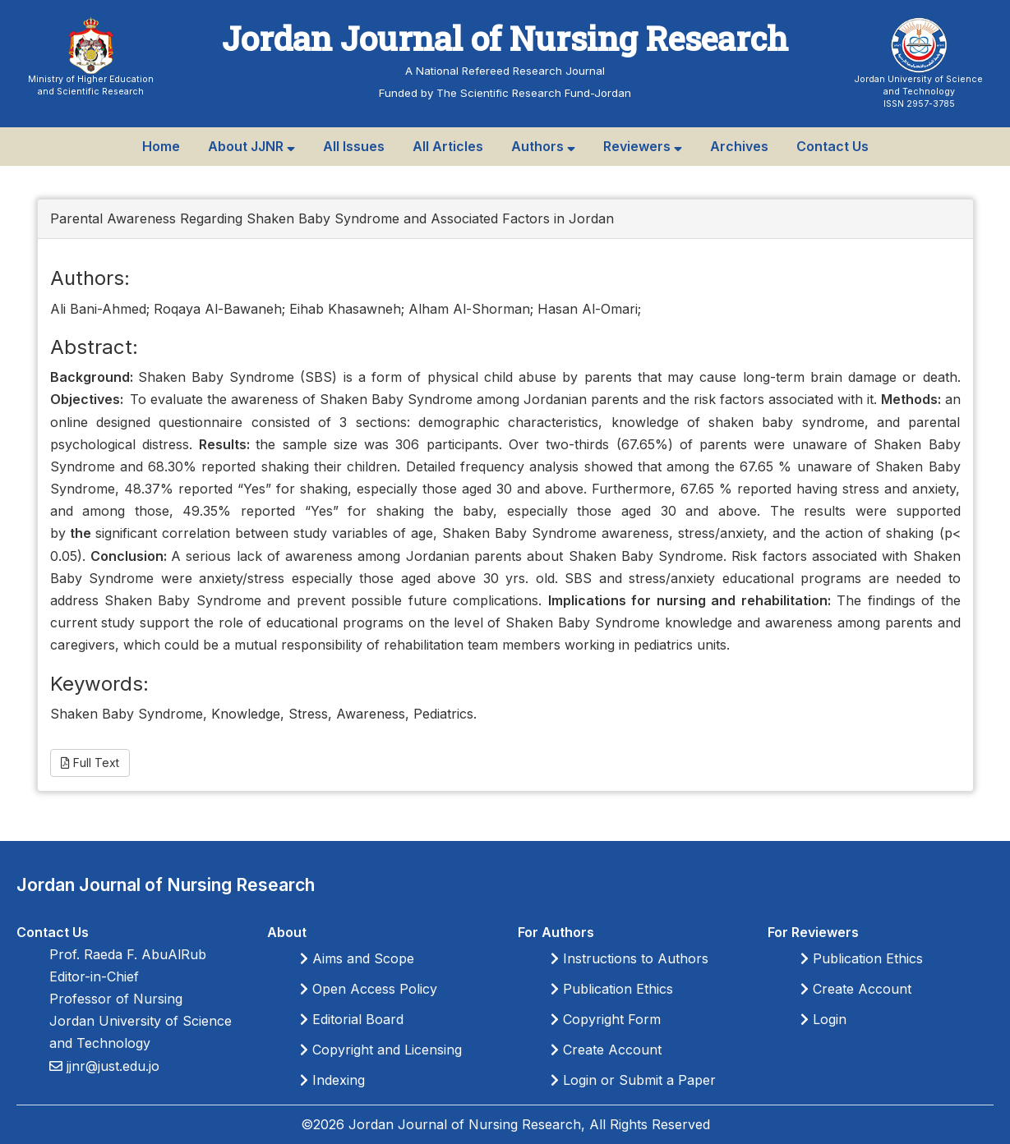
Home (161, 146)
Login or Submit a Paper (633, 1080)
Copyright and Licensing (381, 1049)
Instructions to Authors (629, 958)
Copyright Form (606, 1019)
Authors (543, 146)
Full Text (90, 763)
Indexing (332, 1080)
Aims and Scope (357, 958)
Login (823, 1019)
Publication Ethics (612, 989)
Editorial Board (352, 1019)
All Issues (354, 146)
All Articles (448, 146)
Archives (739, 146)
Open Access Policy (368, 989)
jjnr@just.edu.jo (110, 1066)
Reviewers (642, 146)
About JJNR (251, 146)
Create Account (606, 1049)
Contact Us (832, 146)
